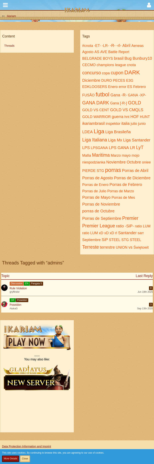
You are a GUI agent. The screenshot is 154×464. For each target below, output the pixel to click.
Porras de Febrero (125, 184)
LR (132, 147)
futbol (102, 94)
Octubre (134, 162)
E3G (129, 81)
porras (113, 170)
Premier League (98, 225)
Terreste (90, 247)
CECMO (89, 65)
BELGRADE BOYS (97, 58)
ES (129, 87)
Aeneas (137, 46)
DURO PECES (113, 81)
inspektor (113, 124)
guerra (117, 116)
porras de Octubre (98, 211)
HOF (134, 116)
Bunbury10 (142, 58)
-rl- (119, 45)
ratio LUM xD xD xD (98, 233)
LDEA (87, 132)
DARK (132, 72)
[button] (5, 5)
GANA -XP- (137, 95)
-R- (113, 45)
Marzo (116, 155)
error (122, 87)
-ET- (97, 46)
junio (142, 124)
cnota (131, 65)
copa (106, 73)
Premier (130, 218)
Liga (99, 131)
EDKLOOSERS (94, 87)
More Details (10, 458)
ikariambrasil (93, 123)
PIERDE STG (93, 171)
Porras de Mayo (96, 197)
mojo (135, 155)
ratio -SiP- (125, 226)
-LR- (105, 46)
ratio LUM (143, 226)
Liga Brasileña (118, 132)
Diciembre (91, 80)
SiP (105, 239)
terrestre (107, 247)
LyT (140, 147)
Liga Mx (115, 140)
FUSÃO (88, 95)
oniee (146, 162)
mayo (126, 155)
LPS (86, 147)
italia (125, 123)
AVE (103, 52)
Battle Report (118, 52)
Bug (128, 58)
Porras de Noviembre (101, 204)
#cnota (87, 46)
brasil (119, 58)
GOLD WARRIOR (96, 117)
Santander (127, 233)
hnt (126, 117)
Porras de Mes (123, 198)
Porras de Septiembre (101, 218)
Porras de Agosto (97, 178)
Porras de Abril (135, 170)
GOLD (134, 102)
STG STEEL (131, 240)
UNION (122, 247)
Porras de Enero (95, 185)
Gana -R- (118, 95)
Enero (113, 87)
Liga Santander (136, 140)
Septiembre (91, 240)
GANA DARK (95, 102)
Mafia (86, 155)
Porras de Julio (94, 191)
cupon (117, 72)
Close (25, 458)
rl (116, 233)
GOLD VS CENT (95, 110)
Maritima (101, 155)
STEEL (114, 240)
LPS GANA (119, 147)
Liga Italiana (94, 139)
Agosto (87, 52)
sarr (141, 233)
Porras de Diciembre (132, 178)
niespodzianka (93, 162)
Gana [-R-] (118, 103)
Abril (126, 45)
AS (96, 52)
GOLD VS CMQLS (126, 110)
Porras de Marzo (120, 191)
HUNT (145, 117)
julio (134, 124)
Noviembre (116, 162)
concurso (91, 72)
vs (131, 247)
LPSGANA (99, 148)
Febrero (139, 87)
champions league (111, 65)
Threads (9, 45)
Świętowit (141, 247)
